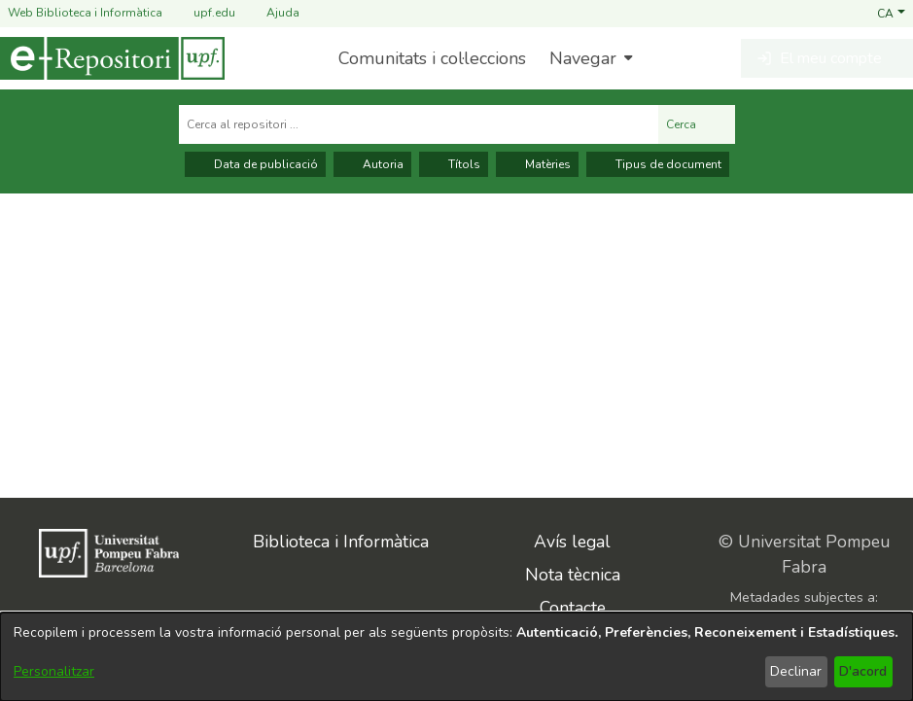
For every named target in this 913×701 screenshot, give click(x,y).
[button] (891, 12)
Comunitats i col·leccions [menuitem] (432, 58)
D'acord (863, 671)
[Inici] (112, 58)
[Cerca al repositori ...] (418, 124)
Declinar (796, 671)
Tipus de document (657, 164)
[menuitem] (588, 58)
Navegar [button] (582, 58)
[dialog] (456, 657)
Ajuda (271, 13)
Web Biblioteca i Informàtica (85, 12)
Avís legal (572, 541)
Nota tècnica (572, 574)
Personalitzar (54, 671)
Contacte (573, 607)
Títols (453, 164)
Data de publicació (255, 164)
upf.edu (202, 13)
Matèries (537, 164)
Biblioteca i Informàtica (341, 541)
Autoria (372, 164)
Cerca (696, 124)
